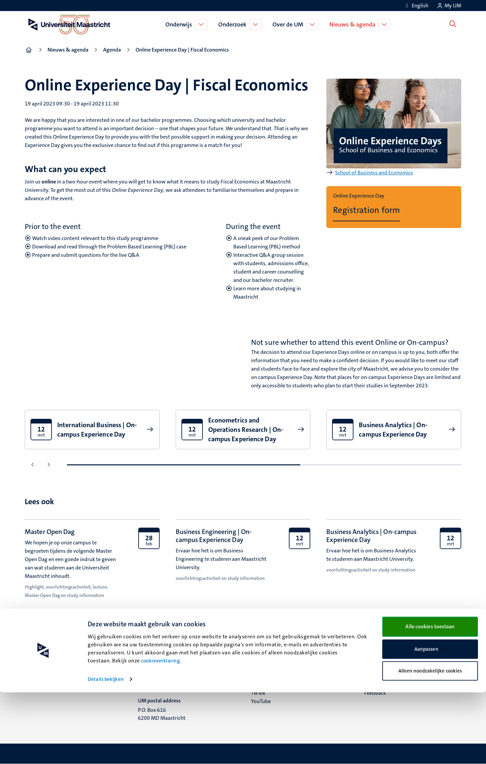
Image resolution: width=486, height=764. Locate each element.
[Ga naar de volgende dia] (48, 464)
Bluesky (260, 659)
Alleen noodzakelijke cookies (430, 742)
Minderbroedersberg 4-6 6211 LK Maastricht (166, 672)
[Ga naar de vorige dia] (32, 464)
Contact (373, 659)
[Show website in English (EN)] (416, 5)
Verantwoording (383, 667)
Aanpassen (430, 720)
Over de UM (289, 24)
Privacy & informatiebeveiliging (400, 676)
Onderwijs (180, 24)
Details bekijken (106, 751)
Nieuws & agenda (354, 24)
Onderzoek (234, 24)
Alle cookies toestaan (430, 698)
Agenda (112, 49)
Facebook (262, 667)
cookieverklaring (160, 732)
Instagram (263, 676)
